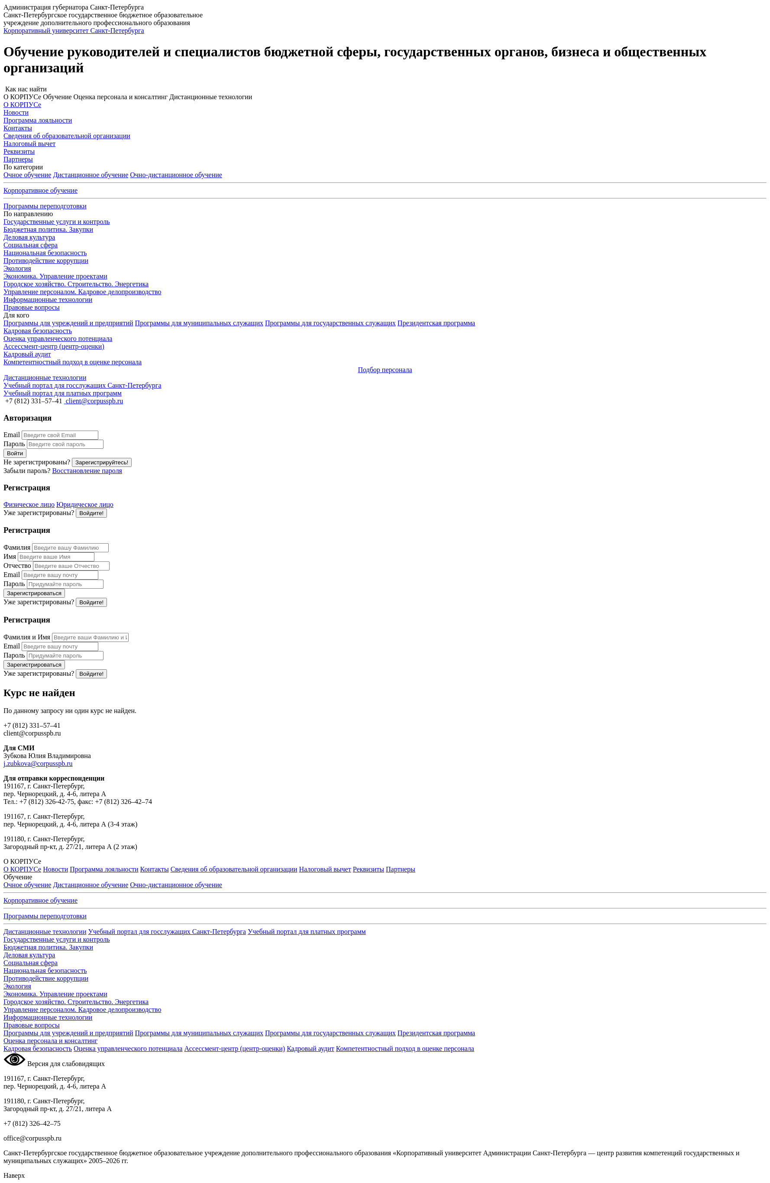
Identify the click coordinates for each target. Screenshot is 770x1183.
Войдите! (91, 513)
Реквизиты (368, 869)
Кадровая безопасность (37, 1048)
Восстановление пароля (87, 470)
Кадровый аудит (310, 1048)
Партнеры (400, 869)
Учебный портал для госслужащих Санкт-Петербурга (167, 931)
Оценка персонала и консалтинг (50, 1040)
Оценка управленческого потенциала (128, 1048)
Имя (9, 556)
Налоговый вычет (325, 869)
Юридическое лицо (84, 504)
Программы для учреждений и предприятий (68, 323)
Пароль (14, 443)
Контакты (154, 869)
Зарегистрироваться (34, 593)
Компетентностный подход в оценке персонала (405, 1048)
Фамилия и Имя (26, 637)
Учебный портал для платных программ (307, 931)
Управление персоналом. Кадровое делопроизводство (82, 291)
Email (11, 434)
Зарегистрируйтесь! (101, 462)
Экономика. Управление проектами (55, 276)
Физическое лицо (29, 504)
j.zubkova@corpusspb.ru (38, 763)
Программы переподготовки (45, 206)
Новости (55, 869)
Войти (15, 453)
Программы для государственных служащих (330, 323)
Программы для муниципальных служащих (199, 323)
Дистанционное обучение (90, 174)
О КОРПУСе (22, 869)
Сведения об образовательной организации (234, 869)
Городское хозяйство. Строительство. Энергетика (76, 284)
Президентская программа (436, 323)
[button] (385, 89)
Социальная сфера (30, 245)
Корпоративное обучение (40, 190)
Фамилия (16, 547)
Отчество (17, 565)
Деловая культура (29, 237)
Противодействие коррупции (45, 260)
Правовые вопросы (31, 307)
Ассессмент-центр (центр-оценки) (234, 1048)
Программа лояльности (104, 869)
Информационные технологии (47, 299)
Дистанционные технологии (44, 931)
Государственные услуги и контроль (56, 221)
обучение (176, 174)
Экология (17, 268)
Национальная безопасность (45, 252)
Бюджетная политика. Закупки (48, 229)
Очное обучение (27, 174)
